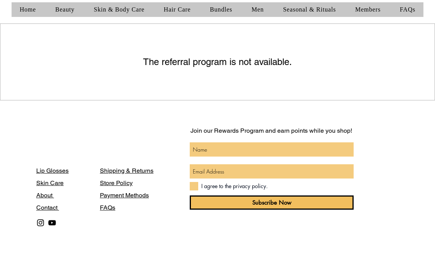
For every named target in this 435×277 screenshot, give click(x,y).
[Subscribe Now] (272, 202)
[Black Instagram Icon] (40, 222)
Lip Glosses (52, 170)
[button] (65, 9)
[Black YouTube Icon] (52, 222)
